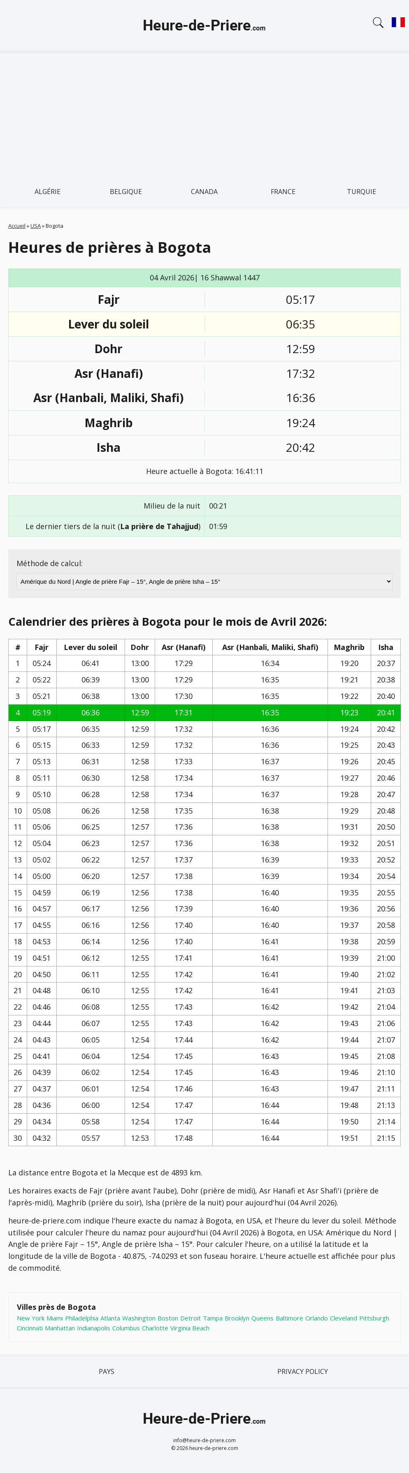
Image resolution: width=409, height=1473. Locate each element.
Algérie (47, 191)
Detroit (190, 1318)
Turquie (361, 191)
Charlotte (155, 1328)
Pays (106, 1371)
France (283, 191)
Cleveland (343, 1318)
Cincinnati (30, 1328)
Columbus (126, 1328)
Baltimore (289, 1318)
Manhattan (60, 1328)
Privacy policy (302, 1371)
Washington (139, 1318)
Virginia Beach (189, 1328)
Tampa (213, 1318)
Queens (262, 1318)
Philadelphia (81, 1318)
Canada (204, 191)
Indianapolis (93, 1328)
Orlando (316, 1318)
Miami (54, 1318)
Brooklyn (237, 1318)
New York (30, 1318)
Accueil (17, 225)
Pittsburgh (374, 1318)
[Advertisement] (204, 114)
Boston (168, 1318)
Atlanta (110, 1318)
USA (35, 225)
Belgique (126, 191)
